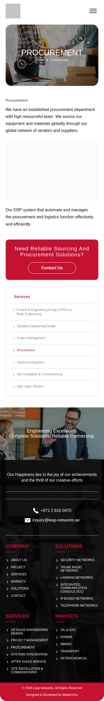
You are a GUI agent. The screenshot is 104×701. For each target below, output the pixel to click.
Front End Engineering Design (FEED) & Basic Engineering (44, 312)
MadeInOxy (70, 695)
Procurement (26, 350)
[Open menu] (93, 11)
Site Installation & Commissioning (39, 374)
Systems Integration (30, 362)
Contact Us (52, 268)
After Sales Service (30, 386)
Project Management (31, 338)
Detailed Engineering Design (36, 326)
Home (40, 60)
